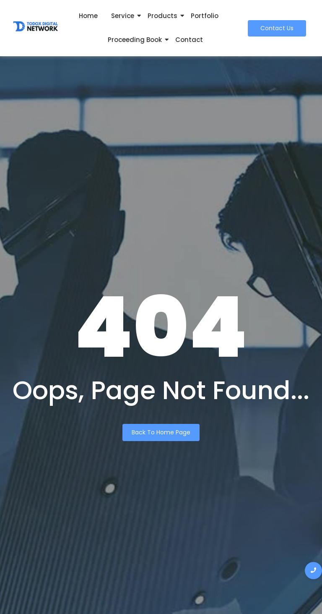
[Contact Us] (277, 28)
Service (122, 15)
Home (88, 15)
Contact (189, 39)
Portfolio (204, 15)
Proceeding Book (135, 39)
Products (162, 15)
